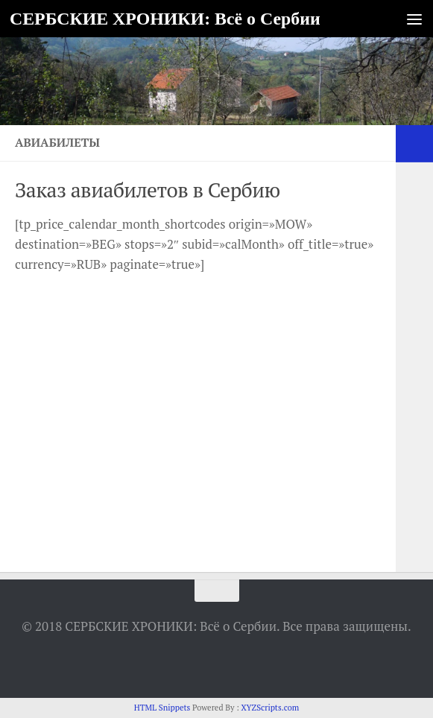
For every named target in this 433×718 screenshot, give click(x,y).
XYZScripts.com (270, 707)
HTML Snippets (162, 707)
